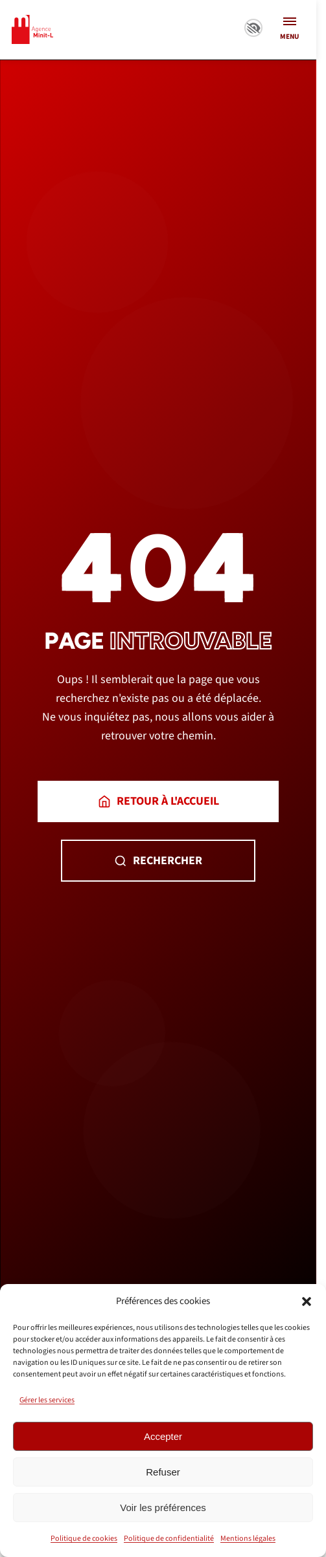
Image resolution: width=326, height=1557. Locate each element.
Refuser (163, 1471)
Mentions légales (247, 1538)
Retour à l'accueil (158, 801)
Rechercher (158, 861)
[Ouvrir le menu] (289, 30)
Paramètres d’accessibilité (253, 28)
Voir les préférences (163, 1507)
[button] (306, 1301)
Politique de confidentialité (169, 1538)
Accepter (163, 1436)
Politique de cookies (84, 1538)
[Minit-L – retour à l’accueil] (32, 29)
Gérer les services (47, 1400)
